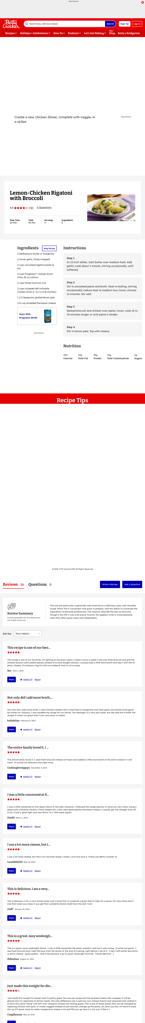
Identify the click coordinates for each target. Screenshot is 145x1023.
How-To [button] (58, 33)
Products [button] (73, 33)
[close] (142, 2)
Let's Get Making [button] (94, 33)
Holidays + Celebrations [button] (34, 33)
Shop (112, 33)
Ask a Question (132, 584)
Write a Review (110, 584)
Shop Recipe (49, 248)
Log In (137, 23)
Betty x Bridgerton (129, 33)
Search (110, 23)
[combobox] (64, 24)
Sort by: (7, 600)
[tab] (13, 584)
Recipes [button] (10, 33)
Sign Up (124, 23)
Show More (72, 986)
